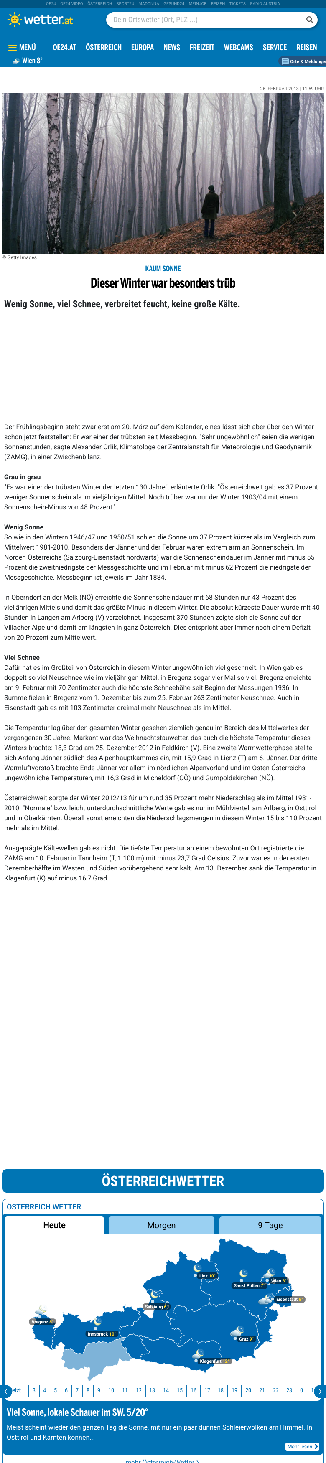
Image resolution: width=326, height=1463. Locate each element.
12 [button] (137, 1390)
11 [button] (123, 1390)
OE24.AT (64, 48)
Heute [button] (54, 1225)
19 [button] (233, 1390)
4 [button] (42, 1390)
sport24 (125, 4)
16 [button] (192, 1390)
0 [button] (299, 1390)
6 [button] (64, 1390)
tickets (237, 4)
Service (275, 48)
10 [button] (109, 1390)
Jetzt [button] (13, 1390)
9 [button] (97, 1390)
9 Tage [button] (270, 1225)
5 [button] (53, 1390)
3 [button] (32, 1390)
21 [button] (260, 1390)
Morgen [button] (162, 1225)
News (171, 48)
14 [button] (164, 1390)
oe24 (51, 4)
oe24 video (71, 4)
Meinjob (198, 4)
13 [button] (150, 1390)
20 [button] (247, 1390)
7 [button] (75, 1390)
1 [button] (310, 1390)
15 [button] (178, 1390)
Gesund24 (173, 4)
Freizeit (202, 48)
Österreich (99, 4)
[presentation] (6, 1391)
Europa (142, 48)
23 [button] (287, 1390)
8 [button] (86, 1390)
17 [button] (206, 1390)
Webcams (238, 48)
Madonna (148, 4)
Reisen (218, 4)
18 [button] (219, 1390)
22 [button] (274, 1390)
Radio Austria (265, 4)
